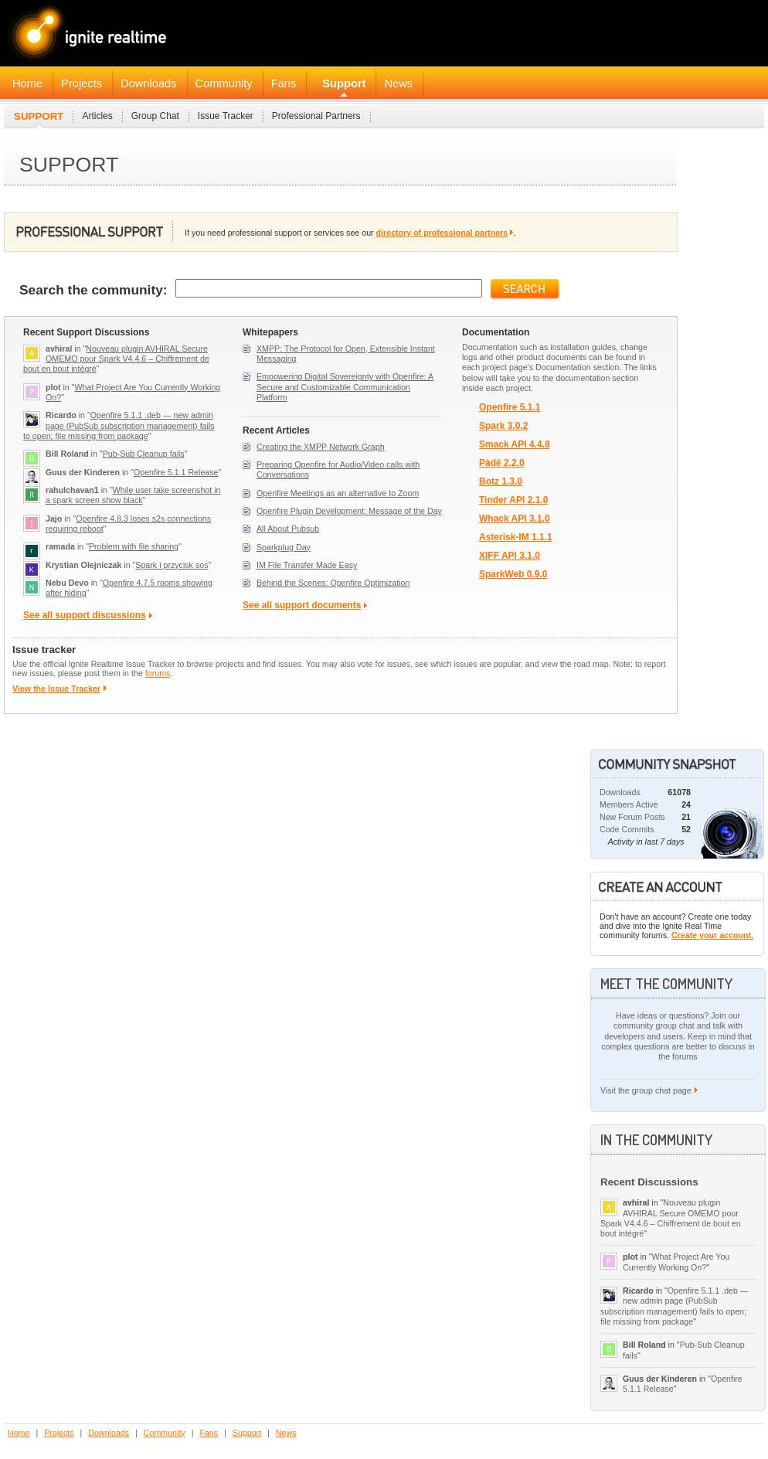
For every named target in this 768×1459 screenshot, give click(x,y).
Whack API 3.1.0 (514, 519)
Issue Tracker (225, 116)
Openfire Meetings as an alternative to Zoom (338, 493)
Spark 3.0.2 (503, 426)
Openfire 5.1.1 (509, 408)
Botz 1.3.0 (500, 482)
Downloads (149, 83)
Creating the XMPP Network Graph (321, 446)
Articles (97, 116)
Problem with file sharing (133, 546)
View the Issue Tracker (56, 688)
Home (27, 83)
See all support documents (302, 605)
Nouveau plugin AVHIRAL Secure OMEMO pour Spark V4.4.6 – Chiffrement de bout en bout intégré (116, 359)
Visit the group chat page (646, 1090)
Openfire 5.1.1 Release (176, 472)
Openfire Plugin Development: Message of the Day (349, 510)
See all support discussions (84, 615)
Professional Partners (316, 116)
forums (158, 673)
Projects (81, 83)
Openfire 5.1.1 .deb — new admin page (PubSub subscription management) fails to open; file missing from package (119, 425)
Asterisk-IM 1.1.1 (515, 537)
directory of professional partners (442, 232)
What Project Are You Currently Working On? (676, 1261)
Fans (284, 83)
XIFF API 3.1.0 (509, 556)
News (398, 83)
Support (343, 83)
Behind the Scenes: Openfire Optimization (333, 582)
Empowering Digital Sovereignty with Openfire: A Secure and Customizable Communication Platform (345, 387)
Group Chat (155, 116)
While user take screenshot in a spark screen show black (133, 495)
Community (224, 83)
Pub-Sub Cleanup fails (144, 453)
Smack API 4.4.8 (514, 445)
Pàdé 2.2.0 (502, 463)
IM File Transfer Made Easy (307, 565)
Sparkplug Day (284, 547)
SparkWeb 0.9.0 (513, 575)
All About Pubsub (288, 528)
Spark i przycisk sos (171, 565)
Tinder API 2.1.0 (513, 500)
